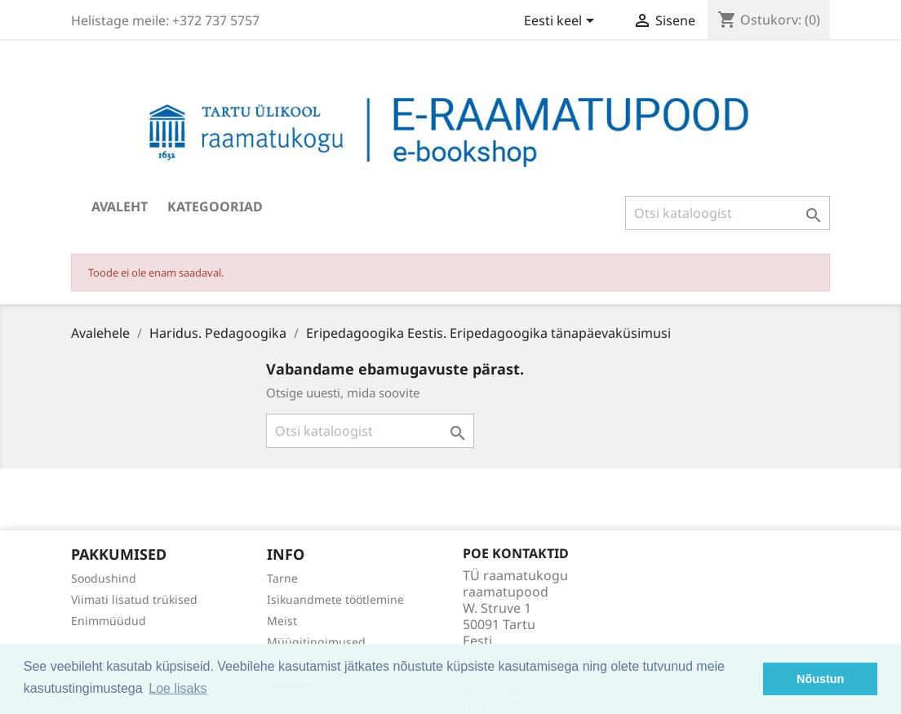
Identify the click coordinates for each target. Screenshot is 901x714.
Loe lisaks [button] (177, 688)
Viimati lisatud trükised (134, 599)
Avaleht (119, 206)
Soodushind (103, 578)
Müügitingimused (316, 642)
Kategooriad (215, 206)
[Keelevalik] (562, 22)
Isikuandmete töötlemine (335, 599)
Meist (282, 620)
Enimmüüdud (108, 620)
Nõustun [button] (820, 678)
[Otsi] (727, 213)
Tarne (282, 578)
